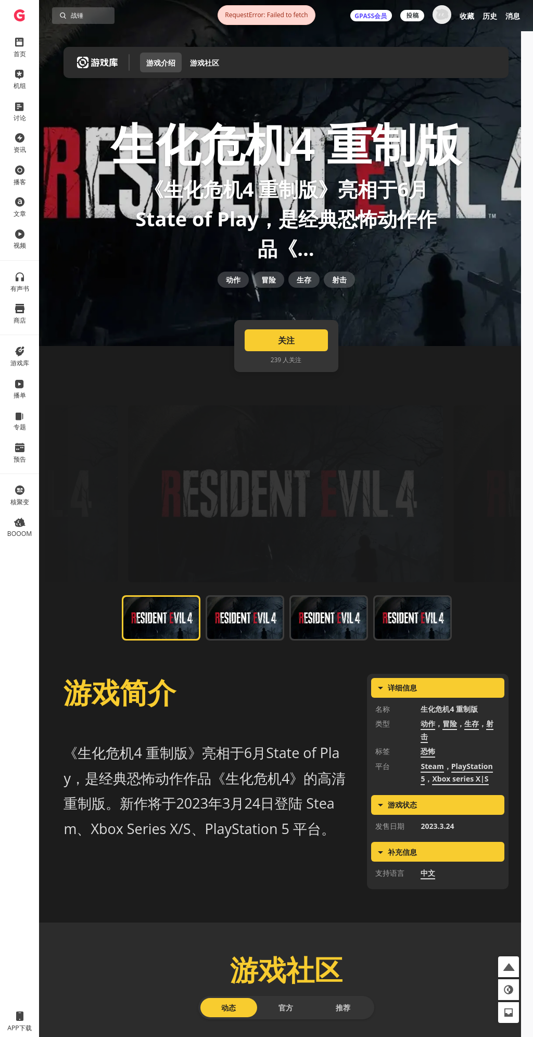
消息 (512, 16)
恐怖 (428, 779)
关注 (286, 367)
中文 (428, 900)
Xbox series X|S (460, 806)
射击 (339, 298)
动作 (233, 298)
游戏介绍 (160, 63)
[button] (508, 966)
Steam (432, 794)
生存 (304, 298)
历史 (490, 16)
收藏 (467, 16)
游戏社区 (204, 63)
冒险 (268, 298)
